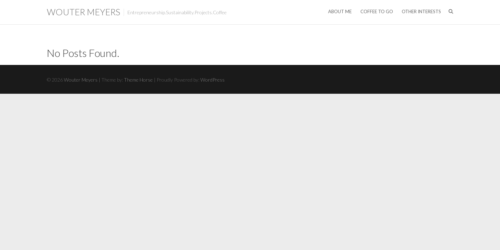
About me (340, 11)
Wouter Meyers (83, 12)
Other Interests (421, 11)
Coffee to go (376, 11)
